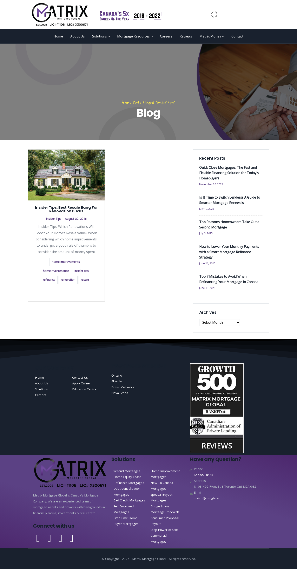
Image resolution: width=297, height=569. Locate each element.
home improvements (66, 262)
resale (85, 280)
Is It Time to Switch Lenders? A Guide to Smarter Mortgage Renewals (229, 200)
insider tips (81, 271)
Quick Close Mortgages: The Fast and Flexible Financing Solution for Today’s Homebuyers (229, 172)
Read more (66, 292)
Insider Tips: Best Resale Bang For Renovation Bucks (66, 209)
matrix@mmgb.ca (206, 498)
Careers (166, 36)
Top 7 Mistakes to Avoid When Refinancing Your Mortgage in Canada (228, 279)
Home (58, 36)
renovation (68, 280)
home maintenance (56, 271)
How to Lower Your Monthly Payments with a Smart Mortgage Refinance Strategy (229, 252)
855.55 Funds (203, 475)
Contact (237, 36)
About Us (77, 36)
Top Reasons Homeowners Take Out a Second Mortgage (229, 224)
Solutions (101, 36)
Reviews (186, 36)
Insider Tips (53, 219)
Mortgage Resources (135, 36)
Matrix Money (211, 36)
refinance (49, 280)
